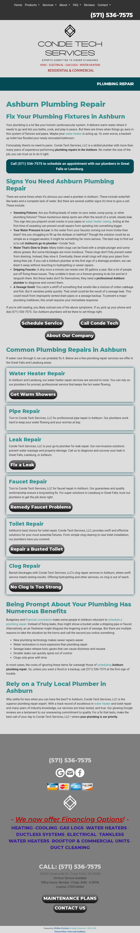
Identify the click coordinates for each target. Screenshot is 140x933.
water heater (73, 133)
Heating (22, 827)
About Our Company (70, 335)
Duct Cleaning (70, 847)
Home (18, 5)
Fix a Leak (22, 464)
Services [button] (48, 5)
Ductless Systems (40, 834)
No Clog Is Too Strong (35, 587)
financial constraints (39, 619)
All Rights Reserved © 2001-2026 (82, 928)
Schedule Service (42, 323)
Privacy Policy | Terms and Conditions (70, 932)
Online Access (61, 928)
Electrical (82, 834)
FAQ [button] (76, 5)
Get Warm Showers (33, 394)
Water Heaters (106, 827)
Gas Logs (72, 827)
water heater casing (98, 221)
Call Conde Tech (99, 323)
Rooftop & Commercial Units (91, 841)
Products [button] (31, 5)
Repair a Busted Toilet (36, 549)
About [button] (63, 5)
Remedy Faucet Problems (40, 507)
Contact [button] (103, 5)
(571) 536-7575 (111, 15)
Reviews (89, 5)
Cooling (46, 827)
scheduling (104, 665)
